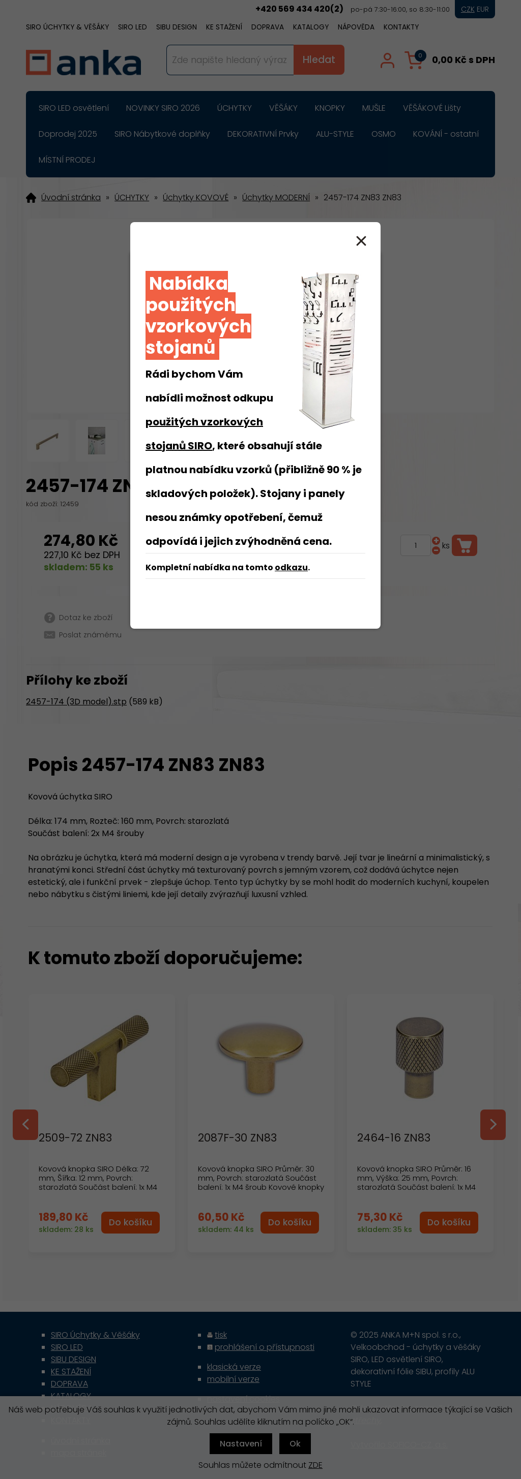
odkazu (291, 567)
